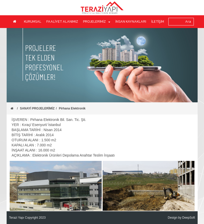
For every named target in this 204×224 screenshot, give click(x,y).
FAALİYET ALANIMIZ (62, 21)
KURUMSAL (32, 21)
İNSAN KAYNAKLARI (130, 21)
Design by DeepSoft (181, 217)
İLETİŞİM (157, 21)
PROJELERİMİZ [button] (96, 21)
